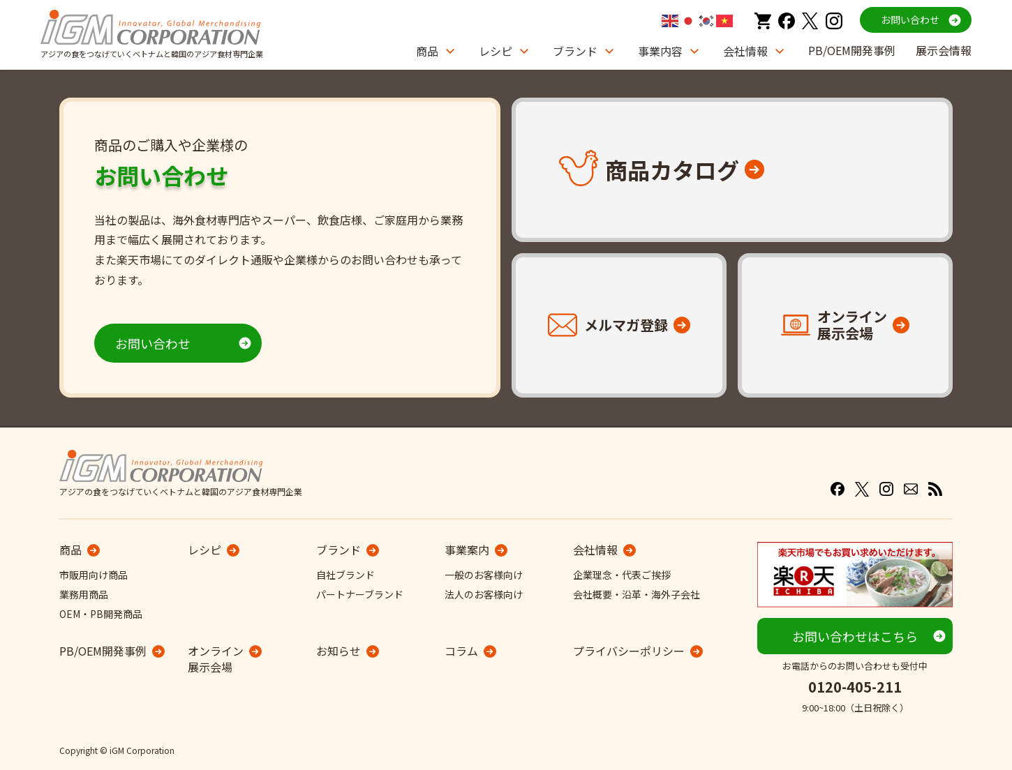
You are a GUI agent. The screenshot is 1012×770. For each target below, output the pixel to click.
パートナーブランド (359, 594)
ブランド (575, 51)
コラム (461, 650)
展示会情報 (944, 50)
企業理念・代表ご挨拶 (622, 575)
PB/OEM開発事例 (851, 50)
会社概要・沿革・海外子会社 (636, 594)
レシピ (495, 51)
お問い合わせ (910, 20)
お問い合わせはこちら (855, 636)
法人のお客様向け (484, 594)
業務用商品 (83, 594)
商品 (427, 51)
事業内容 (660, 51)
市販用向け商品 (93, 575)
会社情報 (745, 51)
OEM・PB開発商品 (100, 614)
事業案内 (467, 549)
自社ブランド (345, 575)
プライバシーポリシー (629, 650)
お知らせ (338, 650)
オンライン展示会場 (216, 658)
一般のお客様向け (484, 575)
